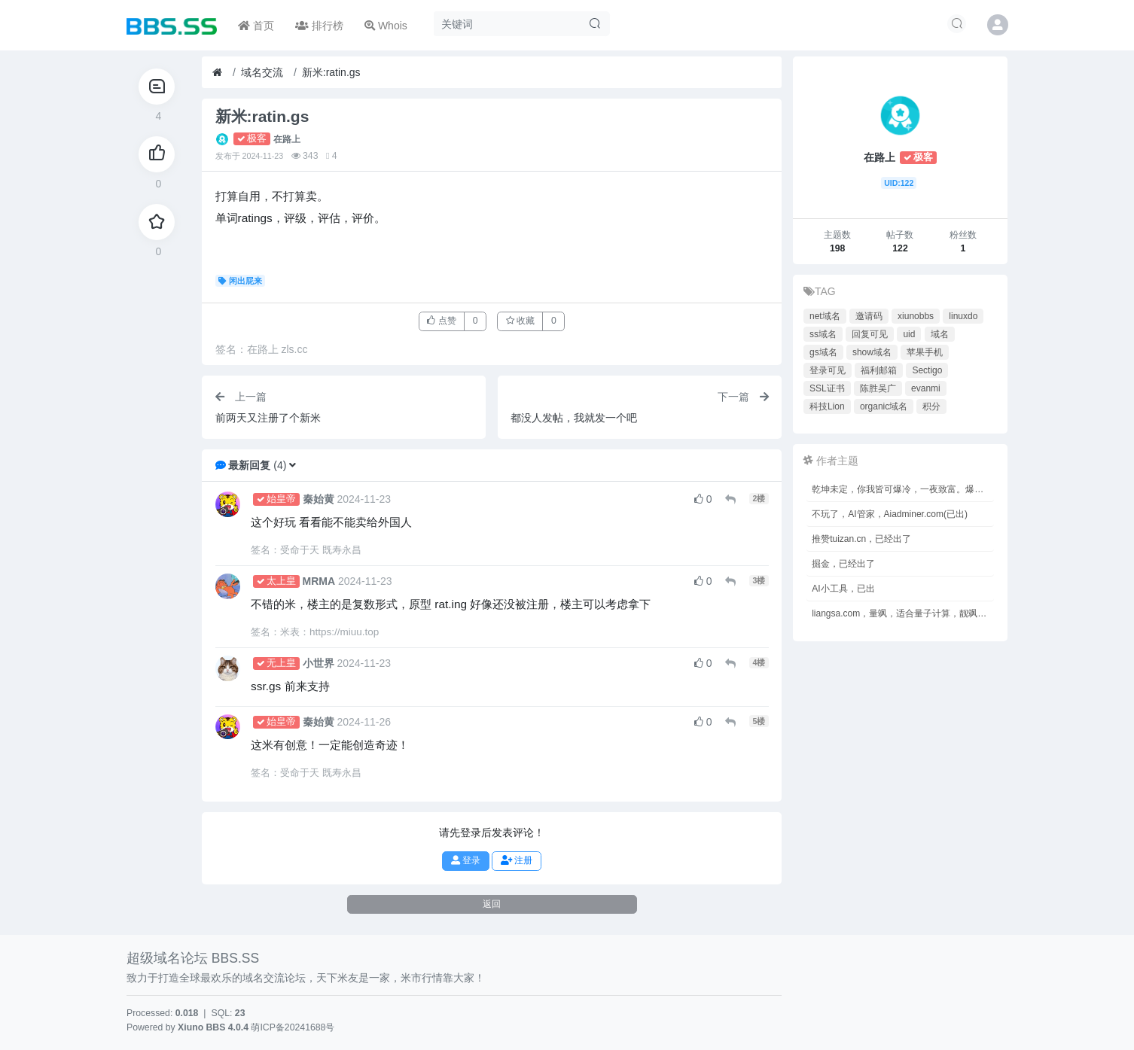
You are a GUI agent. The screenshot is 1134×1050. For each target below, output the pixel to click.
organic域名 (883, 406)
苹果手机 (925, 352)
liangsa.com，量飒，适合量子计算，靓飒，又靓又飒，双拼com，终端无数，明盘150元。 (903, 613)
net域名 (824, 316)
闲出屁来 (240, 280)
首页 (256, 26)
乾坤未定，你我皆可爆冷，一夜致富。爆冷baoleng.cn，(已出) (903, 489)
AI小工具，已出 (843, 588)
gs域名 (823, 352)
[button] (292, 465)
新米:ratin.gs (331, 72)
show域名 (872, 352)
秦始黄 (318, 499)
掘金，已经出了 (843, 563)
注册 (516, 860)
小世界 (318, 663)
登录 (465, 860)
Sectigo (927, 370)
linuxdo (963, 316)
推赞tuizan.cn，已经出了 (861, 539)
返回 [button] (492, 904)
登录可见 (827, 370)
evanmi (925, 388)
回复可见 (870, 334)
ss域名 (823, 334)
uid (909, 334)
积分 (931, 406)
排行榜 (319, 26)
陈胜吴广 (878, 388)
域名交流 (262, 72)
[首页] (217, 73)
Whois (385, 26)
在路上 (286, 139)
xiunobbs (916, 316)
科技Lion (827, 406)
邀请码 (869, 316)
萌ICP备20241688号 (292, 1027)
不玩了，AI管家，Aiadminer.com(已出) (890, 514)
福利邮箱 (879, 370)
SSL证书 (827, 388)
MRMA (319, 581)
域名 (940, 334)
